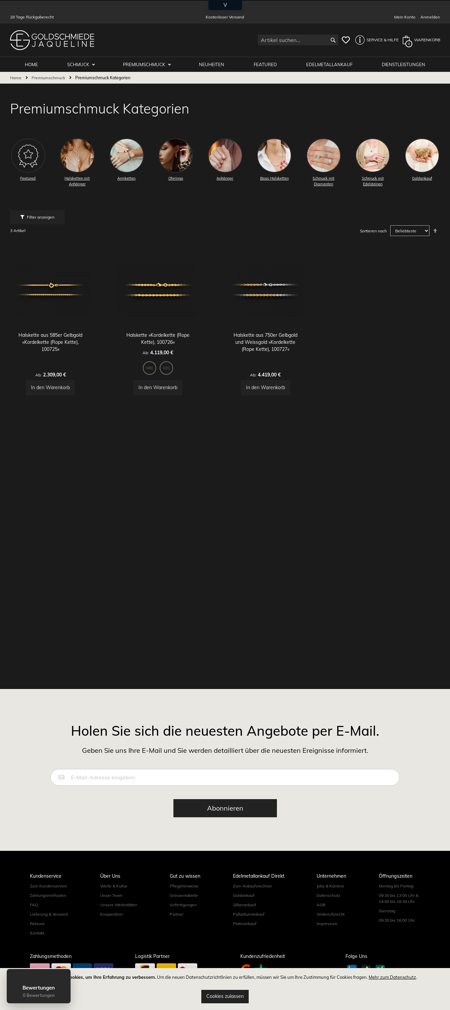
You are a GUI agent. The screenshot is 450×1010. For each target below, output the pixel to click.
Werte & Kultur (113, 901)
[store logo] (52, 40)
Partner (176, 929)
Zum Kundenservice (48, 901)
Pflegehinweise (184, 901)
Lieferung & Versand (49, 929)
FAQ (34, 919)
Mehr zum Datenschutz (392, 977)
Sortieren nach (373, 231)
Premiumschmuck (148, 64)
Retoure (37, 938)
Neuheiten (215, 64)
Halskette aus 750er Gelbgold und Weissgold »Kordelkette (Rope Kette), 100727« (279, 363)
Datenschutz (328, 910)
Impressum (327, 938)
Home (16, 78)
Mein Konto (404, 16)
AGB (321, 919)
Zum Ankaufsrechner (252, 901)
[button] (375, 40)
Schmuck (84, 64)
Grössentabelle (184, 910)
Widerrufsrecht (330, 929)
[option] (163, 388)
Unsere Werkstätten (118, 919)
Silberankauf (244, 919)
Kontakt (37, 948)
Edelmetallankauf (331, 64)
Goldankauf (243, 910)
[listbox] (171, 389)
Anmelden (430, 16)
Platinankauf (244, 938)
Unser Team (111, 910)
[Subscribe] (225, 823)
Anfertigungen (183, 919)
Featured (267, 64)
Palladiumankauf (248, 929)
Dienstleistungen (404, 64)
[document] (225, 989)
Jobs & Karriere (330, 901)
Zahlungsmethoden (48, 910)
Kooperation (111, 929)
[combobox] (298, 40)
